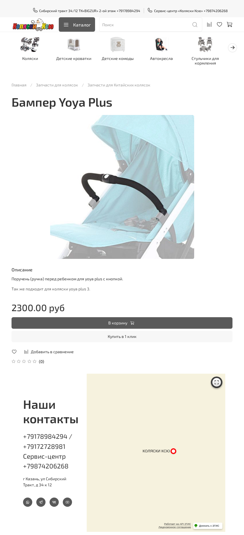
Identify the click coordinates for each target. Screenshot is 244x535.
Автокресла (167, 59)
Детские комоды (122, 59)
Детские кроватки (76, 59)
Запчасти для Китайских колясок (119, 81)
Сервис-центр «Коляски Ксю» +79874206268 (187, 10)
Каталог (77, 25)
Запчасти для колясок (57, 81)
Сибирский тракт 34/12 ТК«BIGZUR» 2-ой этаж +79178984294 (87, 10)
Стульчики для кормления (213, 61)
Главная (19, 81)
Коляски (31, 59)
